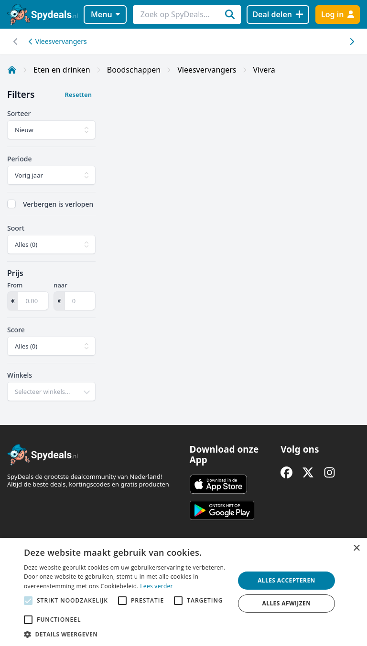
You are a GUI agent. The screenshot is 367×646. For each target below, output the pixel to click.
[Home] (12, 69)
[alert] (183, 592)
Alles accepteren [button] (286, 580)
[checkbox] (11, 204)
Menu (105, 14)
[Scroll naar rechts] (15, 41)
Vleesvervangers (58, 41)
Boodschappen (134, 69)
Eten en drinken (61, 69)
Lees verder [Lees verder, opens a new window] (156, 586)
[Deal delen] (278, 14)
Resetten (78, 94)
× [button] (356, 548)
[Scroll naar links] (351, 41)
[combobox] (51, 391)
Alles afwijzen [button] (286, 603)
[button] (126, 634)
